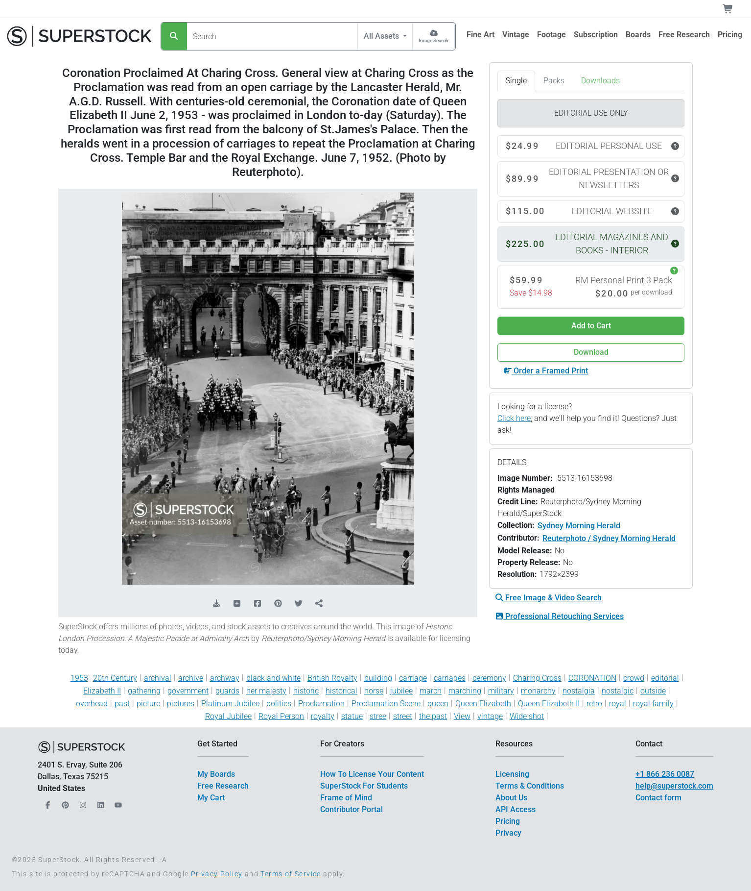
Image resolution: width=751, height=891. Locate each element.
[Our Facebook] (46, 802)
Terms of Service (290, 874)
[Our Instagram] (82, 802)
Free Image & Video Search (548, 597)
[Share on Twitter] (298, 603)
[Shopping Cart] (733, 9)
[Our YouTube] (117, 802)
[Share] (319, 603)
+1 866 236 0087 (664, 774)
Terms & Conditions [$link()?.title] (529, 786)
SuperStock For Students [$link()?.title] (364, 786)
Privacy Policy (217, 874)
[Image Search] (433, 36)
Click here (514, 418)
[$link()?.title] (480, 35)
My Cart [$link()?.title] (211, 797)
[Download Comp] (216, 603)
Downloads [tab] (600, 80)
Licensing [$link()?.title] (512, 774)
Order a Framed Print (546, 370)
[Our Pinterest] (64, 802)
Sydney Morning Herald (579, 525)
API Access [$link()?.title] (515, 809)
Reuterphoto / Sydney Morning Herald (609, 538)
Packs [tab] (553, 80)
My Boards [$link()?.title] (216, 774)
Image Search (433, 40)
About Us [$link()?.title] (511, 797)
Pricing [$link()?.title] (507, 821)
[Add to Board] (237, 603)
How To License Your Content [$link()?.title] (372, 774)
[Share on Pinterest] (278, 603)
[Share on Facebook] (257, 603)
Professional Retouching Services (559, 616)
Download (591, 352)
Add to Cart (591, 325)
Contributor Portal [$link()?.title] (351, 809)
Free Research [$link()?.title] (223, 786)
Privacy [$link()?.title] (508, 833)
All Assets (382, 36)
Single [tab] (516, 80)
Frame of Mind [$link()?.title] (346, 797)
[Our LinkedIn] (99, 802)
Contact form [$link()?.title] (658, 797)
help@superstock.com (674, 786)
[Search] (174, 36)
